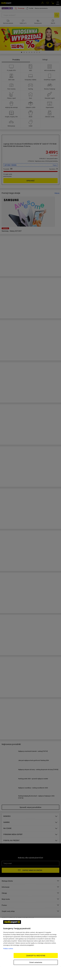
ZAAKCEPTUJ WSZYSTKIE (35, 955)
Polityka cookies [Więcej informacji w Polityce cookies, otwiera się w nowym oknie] (8, 948)
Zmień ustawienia (35, 962)
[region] (30, 942)
